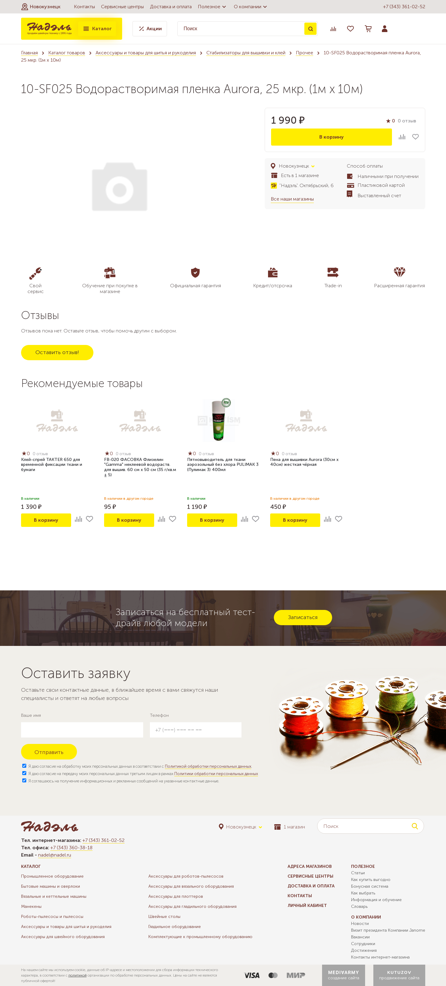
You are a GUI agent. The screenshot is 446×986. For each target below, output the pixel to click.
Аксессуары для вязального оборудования (191, 886)
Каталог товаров (66, 53)
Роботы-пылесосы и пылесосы (52, 916)
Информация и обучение (376, 899)
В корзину (331, 137)
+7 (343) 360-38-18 (71, 847)
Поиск (310, 29)
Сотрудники (363, 943)
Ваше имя (31, 715)
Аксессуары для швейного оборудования (63, 936)
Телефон (159, 715)
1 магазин (289, 827)
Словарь (359, 906)
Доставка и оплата (171, 6)
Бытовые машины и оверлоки (50, 886)
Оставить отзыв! (57, 352)
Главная (29, 53)
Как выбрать (363, 893)
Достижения (364, 950)
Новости (360, 923)
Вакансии (360, 937)
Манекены (31, 906)
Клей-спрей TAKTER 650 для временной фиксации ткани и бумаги (51, 465)
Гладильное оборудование (174, 926)
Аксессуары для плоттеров (175, 896)
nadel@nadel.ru (54, 855)
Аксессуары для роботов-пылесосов (185, 876)
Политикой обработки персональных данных (208, 766)
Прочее (304, 53)
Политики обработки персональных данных (216, 773)
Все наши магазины (292, 199)
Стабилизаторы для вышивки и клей (245, 53)
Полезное (213, 6)
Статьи (358, 872)
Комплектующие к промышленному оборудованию (200, 936)
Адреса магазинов (310, 866)
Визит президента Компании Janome (388, 930)
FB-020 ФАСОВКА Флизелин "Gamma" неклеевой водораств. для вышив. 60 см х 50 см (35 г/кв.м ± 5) (140, 467)
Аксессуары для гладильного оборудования (192, 906)
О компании (251, 6)
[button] (40, 6)
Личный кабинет (307, 905)
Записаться (303, 617)
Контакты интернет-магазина (380, 957)
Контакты (84, 6)
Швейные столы (164, 916)
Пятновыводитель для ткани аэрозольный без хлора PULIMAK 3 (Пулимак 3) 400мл (223, 465)
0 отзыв (407, 121)
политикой (77, 975)
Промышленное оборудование (52, 876)
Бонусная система (369, 886)
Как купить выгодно (370, 879)
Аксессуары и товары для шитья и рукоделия (146, 53)
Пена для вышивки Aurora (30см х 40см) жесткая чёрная (304, 462)
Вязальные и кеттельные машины (53, 896)
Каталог (97, 28)
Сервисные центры (122, 6)
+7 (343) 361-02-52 (404, 6)
